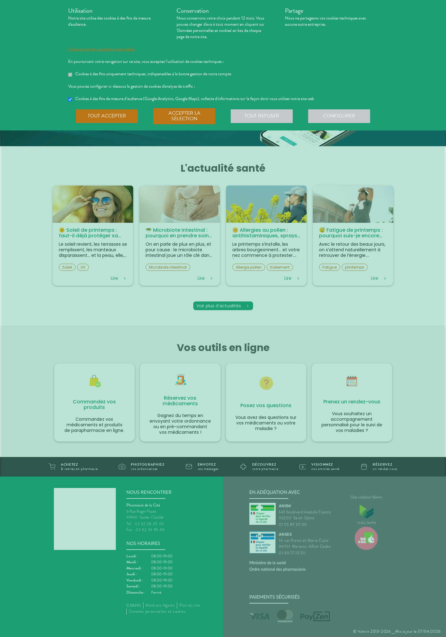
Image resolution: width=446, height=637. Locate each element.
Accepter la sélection (184, 115)
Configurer (339, 116)
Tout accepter (107, 116)
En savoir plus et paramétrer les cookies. (101, 49)
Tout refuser (261, 116)
